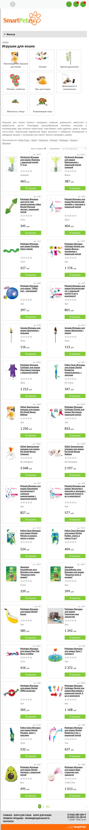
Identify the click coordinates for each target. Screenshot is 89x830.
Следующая (85, 806)
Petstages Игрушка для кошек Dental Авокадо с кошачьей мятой (30, 771)
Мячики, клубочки (16, 89)
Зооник (73, 140)
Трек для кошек (42, 89)
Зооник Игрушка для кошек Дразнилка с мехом (75, 330)
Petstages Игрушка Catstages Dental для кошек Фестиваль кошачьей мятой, (74, 411)
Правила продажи (13, 818)
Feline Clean (23, 140)
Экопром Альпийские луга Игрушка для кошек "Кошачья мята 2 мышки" (74, 572)
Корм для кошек (42, 815)
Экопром (6, 143)
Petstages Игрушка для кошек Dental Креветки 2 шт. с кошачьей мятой (74, 731)
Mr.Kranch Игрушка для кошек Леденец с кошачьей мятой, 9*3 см (30, 161)
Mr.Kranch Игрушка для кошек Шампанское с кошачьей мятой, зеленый (74, 162)
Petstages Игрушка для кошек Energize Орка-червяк (29, 246)
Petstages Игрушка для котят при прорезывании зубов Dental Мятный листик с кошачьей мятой (30, 205)
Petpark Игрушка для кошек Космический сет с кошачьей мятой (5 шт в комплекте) (75, 291)
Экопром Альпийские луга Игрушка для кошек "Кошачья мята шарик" (30, 572)
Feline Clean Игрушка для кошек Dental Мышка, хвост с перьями (30, 731)
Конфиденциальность (37, 818)
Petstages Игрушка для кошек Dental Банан (29, 612)
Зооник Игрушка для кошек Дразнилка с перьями (30, 330)
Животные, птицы (16, 111)
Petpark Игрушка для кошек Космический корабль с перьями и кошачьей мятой (75, 203)
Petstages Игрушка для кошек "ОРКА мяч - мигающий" (29, 288)
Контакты (8, 821)
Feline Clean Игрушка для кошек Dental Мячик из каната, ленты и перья (30, 534)
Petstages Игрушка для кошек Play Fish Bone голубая (29, 651)
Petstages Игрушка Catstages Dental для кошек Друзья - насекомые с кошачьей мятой (74, 248)
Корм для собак (22, 815)
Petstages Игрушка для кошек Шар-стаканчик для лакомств (74, 771)
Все (48, 806)
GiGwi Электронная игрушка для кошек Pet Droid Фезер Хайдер (74, 450)
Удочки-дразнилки (69, 66)
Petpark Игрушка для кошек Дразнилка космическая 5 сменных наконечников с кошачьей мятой (30, 492)
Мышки (42, 66)
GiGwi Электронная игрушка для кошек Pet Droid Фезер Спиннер (29, 450)
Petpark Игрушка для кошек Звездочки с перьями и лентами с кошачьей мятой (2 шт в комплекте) (75, 491)
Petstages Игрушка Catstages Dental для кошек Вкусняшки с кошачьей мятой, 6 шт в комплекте (74, 690)
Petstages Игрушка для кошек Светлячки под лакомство (74, 613)
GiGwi (34, 140)
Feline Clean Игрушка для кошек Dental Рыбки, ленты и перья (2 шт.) (75, 534)
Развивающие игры (42, 111)
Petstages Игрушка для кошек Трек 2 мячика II (74, 651)
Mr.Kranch (43, 140)
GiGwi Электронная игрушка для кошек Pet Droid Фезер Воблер (29, 411)
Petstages (63, 140)
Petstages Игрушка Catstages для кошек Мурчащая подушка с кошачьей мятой (30, 369)
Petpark (53, 140)
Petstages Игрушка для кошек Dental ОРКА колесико (29, 688)
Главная (7, 815)
